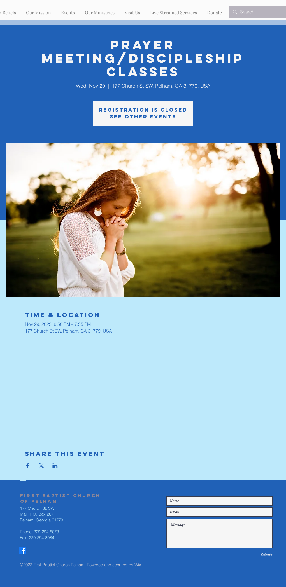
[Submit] (253, 555)
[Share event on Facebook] (27, 465)
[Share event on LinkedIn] (55, 465)
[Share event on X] (41, 465)
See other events (143, 116)
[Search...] (260, 12)
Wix (137, 564)
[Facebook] (22, 550)
